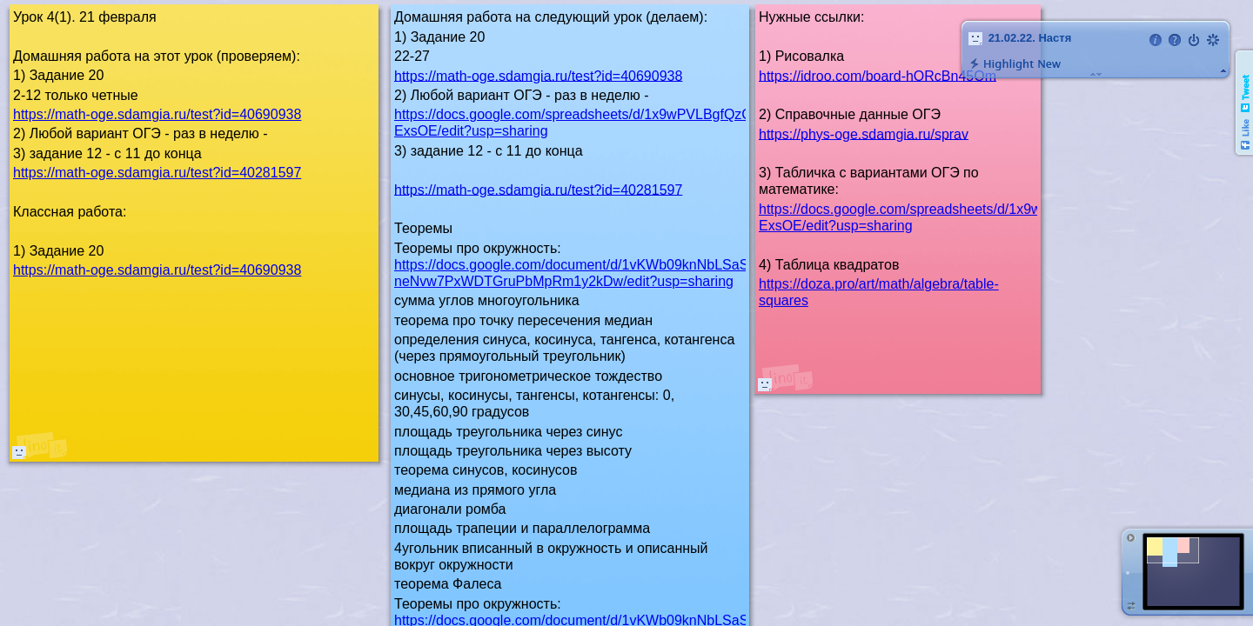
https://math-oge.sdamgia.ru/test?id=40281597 (538, 189)
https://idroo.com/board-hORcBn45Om (877, 75)
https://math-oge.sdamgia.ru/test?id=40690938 (538, 75)
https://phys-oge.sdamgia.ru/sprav (863, 133)
